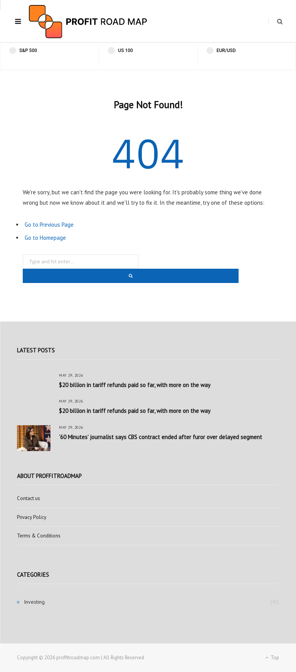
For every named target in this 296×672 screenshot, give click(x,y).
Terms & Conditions (39, 535)
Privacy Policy (31, 517)
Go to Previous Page (49, 224)
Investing (34, 601)
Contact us (28, 498)
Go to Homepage (45, 237)
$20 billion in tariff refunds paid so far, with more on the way (134, 385)
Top (272, 657)
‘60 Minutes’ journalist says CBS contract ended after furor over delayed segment (160, 437)
